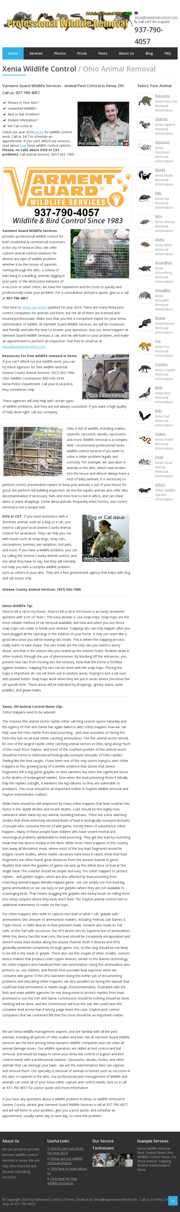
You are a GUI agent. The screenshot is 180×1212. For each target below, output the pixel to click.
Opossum (162, 142)
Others (160, 484)
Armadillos (163, 290)
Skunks (160, 170)
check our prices (34, 307)
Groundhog (163, 262)
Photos (60, 53)
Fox (158, 341)
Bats (158, 410)
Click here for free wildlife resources (62, 1180)
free (23, 145)
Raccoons (162, 95)
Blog (149, 53)
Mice (158, 216)
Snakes (160, 434)
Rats (158, 193)
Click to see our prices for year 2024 (65, 1150)
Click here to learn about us (67, 1170)
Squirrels (161, 119)
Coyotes (161, 364)
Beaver (160, 318)
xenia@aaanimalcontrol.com (156, 17)
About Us (126, 53)
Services (36, 53)
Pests (102, 53)
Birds (159, 387)
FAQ (168, 53)
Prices (82, 53)
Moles (159, 239)
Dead (159, 457)
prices (38, 132)
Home (13, 53)
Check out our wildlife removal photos (65, 1160)
